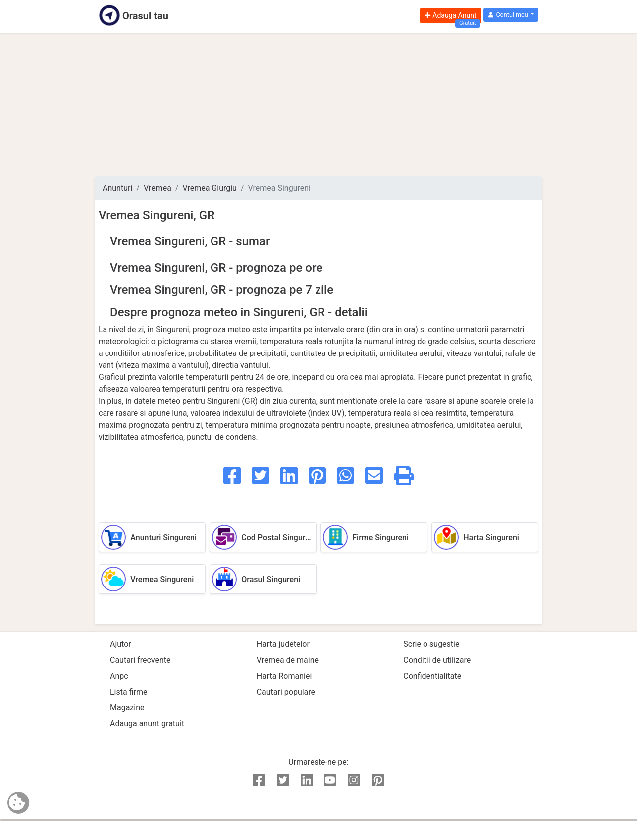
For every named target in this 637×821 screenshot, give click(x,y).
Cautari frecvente (140, 660)
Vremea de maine (287, 660)
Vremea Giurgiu (209, 188)
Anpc (119, 676)
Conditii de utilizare (437, 660)
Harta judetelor (283, 644)
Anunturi (117, 188)
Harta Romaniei (284, 676)
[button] (510, 15)
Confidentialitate (432, 676)
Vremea (157, 188)
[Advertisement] (318, 104)
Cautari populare (286, 692)
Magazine (127, 707)
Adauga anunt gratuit (147, 723)
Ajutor (120, 644)
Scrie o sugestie (431, 644)
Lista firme (128, 692)
